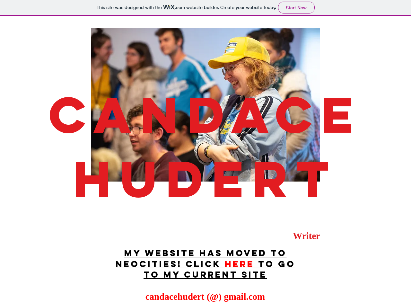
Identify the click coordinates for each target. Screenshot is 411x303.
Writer (306, 236)
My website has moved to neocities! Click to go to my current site (205, 263)
